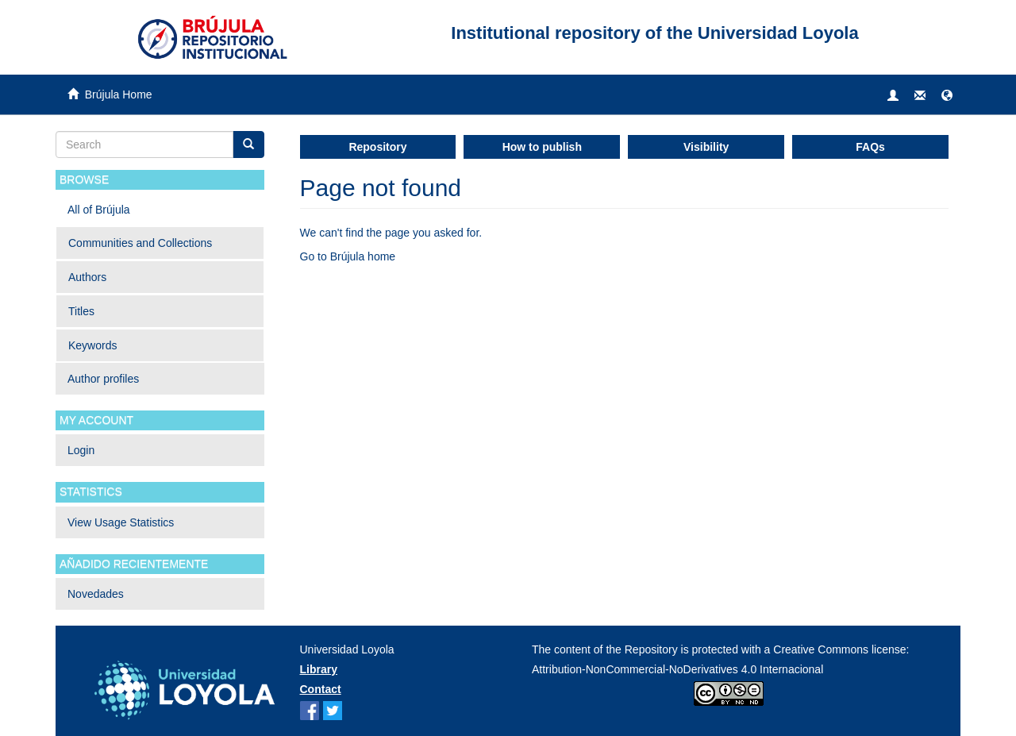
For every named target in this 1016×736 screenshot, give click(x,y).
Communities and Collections (140, 243)
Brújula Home (118, 94)
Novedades (95, 594)
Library (318, 669)
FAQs (870, 147)
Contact (320, 689)
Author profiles (103, 378)
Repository (377, 147)
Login (80, 450)
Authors (87, 277)
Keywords (92, 345)
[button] (946, 96)
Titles (81, 311)
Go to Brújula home (348, 256)
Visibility (706, 147)
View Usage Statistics (120, 522)
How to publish (542, 147)
